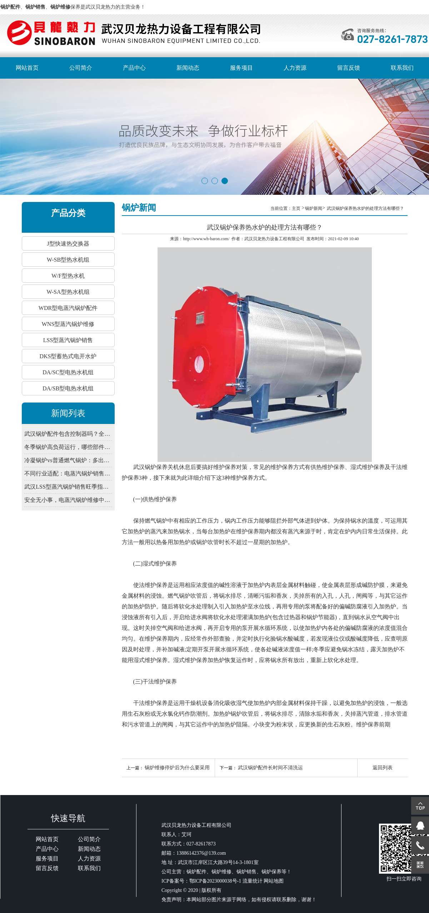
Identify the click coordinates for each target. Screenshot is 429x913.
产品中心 (134, 68)
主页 (296, 208)
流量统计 (253, 881)
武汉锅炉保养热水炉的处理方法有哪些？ (365, 208)
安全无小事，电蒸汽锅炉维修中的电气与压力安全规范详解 (67, 500)
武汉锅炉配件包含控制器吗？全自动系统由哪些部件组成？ (67, 434)
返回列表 (383, 767)
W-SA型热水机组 (68, 292)
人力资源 (295, 68)
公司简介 (80, 68)
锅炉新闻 (313, 208)
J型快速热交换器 (68, 244)
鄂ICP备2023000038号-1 (215, 881)
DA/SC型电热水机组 (68, 372)
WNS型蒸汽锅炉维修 (68, 324)
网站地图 (274, 881)
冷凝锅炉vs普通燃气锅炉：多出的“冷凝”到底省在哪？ (67, 460)
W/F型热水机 (67, 276)
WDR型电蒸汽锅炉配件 (68, 308)
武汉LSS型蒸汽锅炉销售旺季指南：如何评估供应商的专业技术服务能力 (67, 487)
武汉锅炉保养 (150, 467)
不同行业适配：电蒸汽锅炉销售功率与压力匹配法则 (67, 473)
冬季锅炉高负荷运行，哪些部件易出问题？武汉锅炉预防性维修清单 (67, 447)
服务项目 (241, 68)
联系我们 (402, 68)
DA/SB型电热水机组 (68, 388)
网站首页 (27, 68)
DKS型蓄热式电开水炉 (67, 356)
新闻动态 (187, 68)
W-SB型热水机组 (68, 260)
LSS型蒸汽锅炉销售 (68, 340)
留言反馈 (348, 68)
